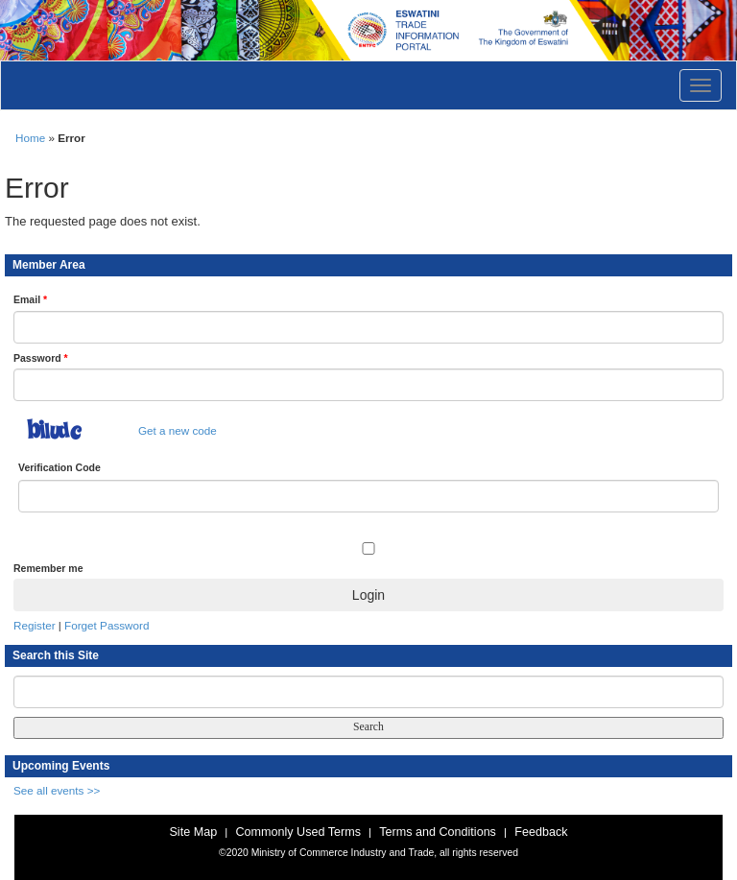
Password (40, 358)
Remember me (48, 568)
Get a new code (177, 430)
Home (30, 137)
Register (34, 625)
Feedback (540, 832)
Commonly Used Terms (297, 832)
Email (30, 299)
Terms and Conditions (437, 832)
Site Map (193, 832)
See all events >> (56, 790)
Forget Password (106, 625)
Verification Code (59, 467)
